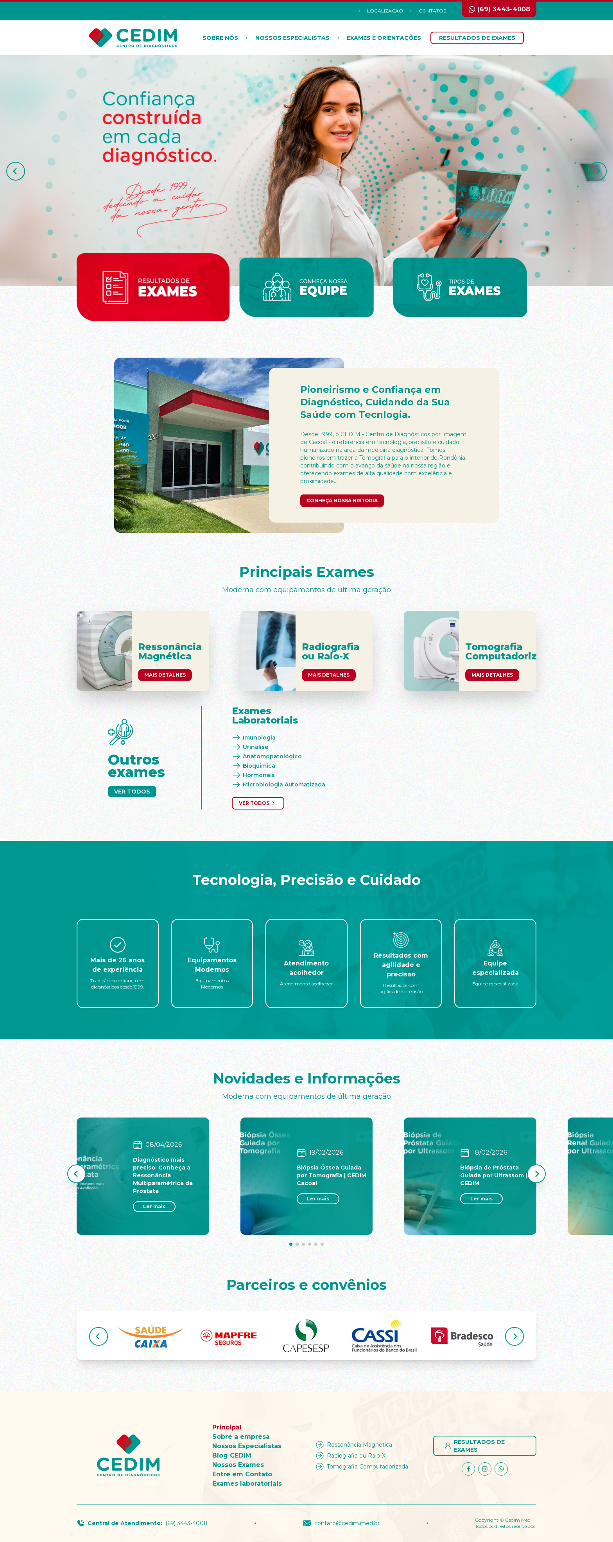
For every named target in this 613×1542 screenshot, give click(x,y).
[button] (15, 171)
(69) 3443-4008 (186, 1523)
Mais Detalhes (165, 675)
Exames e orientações (384, 37)
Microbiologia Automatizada (278, 784)
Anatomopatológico (267, 756)
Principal (227, 1427)
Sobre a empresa (241, 1436)
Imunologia (254, 737)
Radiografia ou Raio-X (349, 1455)
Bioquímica (253, 765)
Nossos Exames (238, 1465)
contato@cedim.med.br (341, 1523)
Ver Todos (132, 791)
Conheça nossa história (342, 500)
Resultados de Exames (477, 37)
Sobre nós (220, 37)
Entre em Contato (242, 1474)
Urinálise (250, 747)
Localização (385, 11)
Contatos (432, 11)
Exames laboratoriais (247, 1483)
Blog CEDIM (231, 1455)
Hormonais (253, 775)
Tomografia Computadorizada (361, 1466)
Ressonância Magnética (353, 1444)
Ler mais (154, 1206)
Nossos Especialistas (292, 37)
